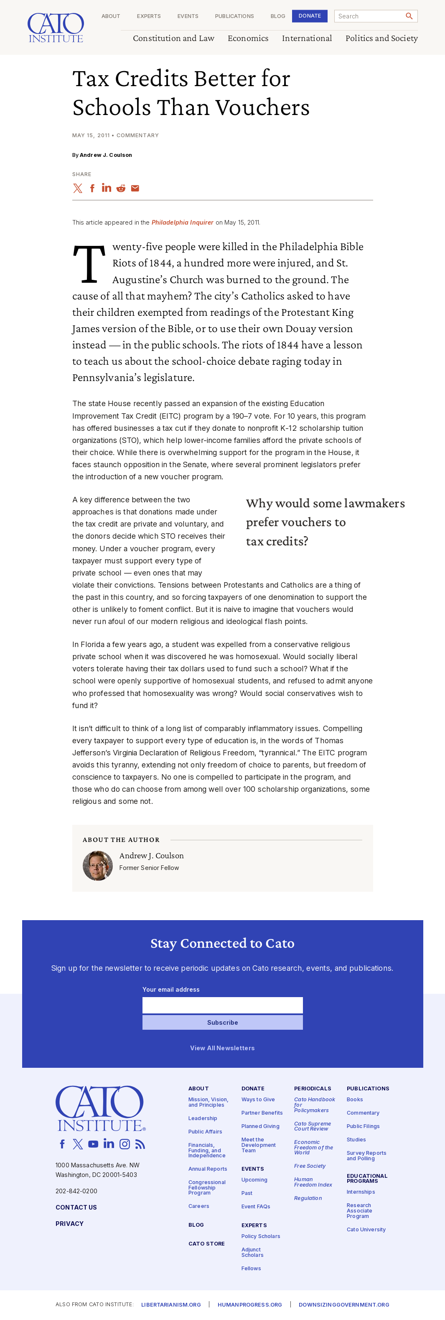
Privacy (70, 1224)
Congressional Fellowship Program (207, 1188)
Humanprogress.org (250, 1305)
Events (188, 16)
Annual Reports (207, 1169)
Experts (149, 16)
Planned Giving (261, 1126)
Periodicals (312, 1089)
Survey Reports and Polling (367, 1156)
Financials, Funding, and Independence (207, 1151)
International (307, 38)
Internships (361, 1192)
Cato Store (206, 1244)
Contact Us (76, 1208)
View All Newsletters (222, 1048)
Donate (310, 16)
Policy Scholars (261, 1236)
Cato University (366, 1229)
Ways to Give (258, 1100)
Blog (277, 16)
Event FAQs (256, 1207)
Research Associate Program (359, 1211)
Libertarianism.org (171, 1305)
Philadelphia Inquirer (183, 222)
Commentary (363, 1113)
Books (355, 1100)
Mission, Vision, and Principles (208, 1102)
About (110, 16)
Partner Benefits (262, 1113)
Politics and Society (382, 38)
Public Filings (363, 1126)
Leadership (202, 1118)
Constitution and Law (173, 38)
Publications (234, 16)
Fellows (251, 1268)
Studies (356, 1140)
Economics (248, 38)
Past (247, 1193)
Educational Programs (367, 1179)
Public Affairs (205, 1132)
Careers (198, 1206)
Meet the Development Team (259, 1145)
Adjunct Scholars (253, 1252)
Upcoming (254, 1180)
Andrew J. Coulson (106, 155)
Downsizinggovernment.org (344, 1305)
